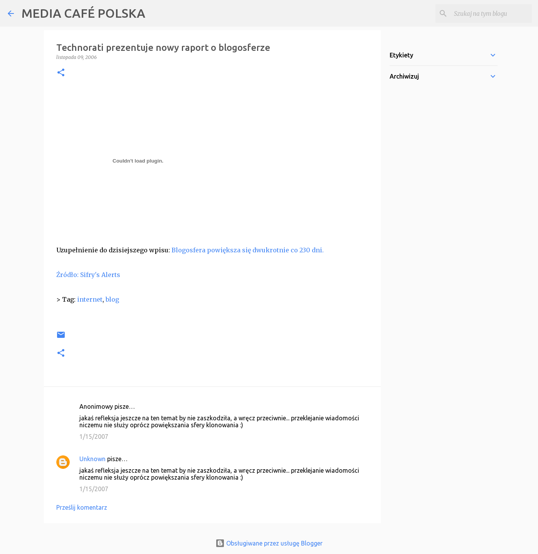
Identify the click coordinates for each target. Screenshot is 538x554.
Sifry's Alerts (100, 275)
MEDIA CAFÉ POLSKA (83, 13)
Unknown (92, 458)
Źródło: (67, 275)
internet (90, 299)
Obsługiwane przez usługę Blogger (269, 543)
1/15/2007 (93, 436)
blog (112, 299)
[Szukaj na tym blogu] (491, 13)
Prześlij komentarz (81, 507)
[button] (61, 73)
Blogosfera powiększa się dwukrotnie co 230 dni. (247, 250)
